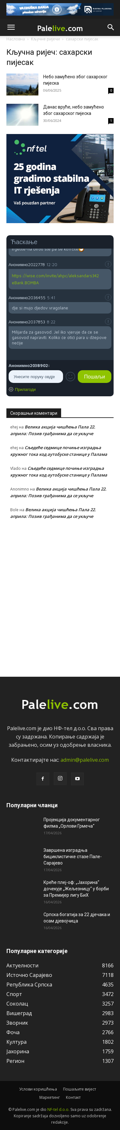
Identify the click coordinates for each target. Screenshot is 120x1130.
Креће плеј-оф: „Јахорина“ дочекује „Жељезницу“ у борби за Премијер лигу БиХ (76, 889)
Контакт (73, 1097)
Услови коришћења (38, 1089)
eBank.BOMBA (25, 282)
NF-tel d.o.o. (58, 1109)
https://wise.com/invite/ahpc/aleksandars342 (55, 275)
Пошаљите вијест (79, 1089)
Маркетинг (49, 1097)
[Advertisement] (60, 596)
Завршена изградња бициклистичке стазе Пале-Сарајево (73, 856)
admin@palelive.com (84, 759)
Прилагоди (25, 389)
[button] (11, 27)
